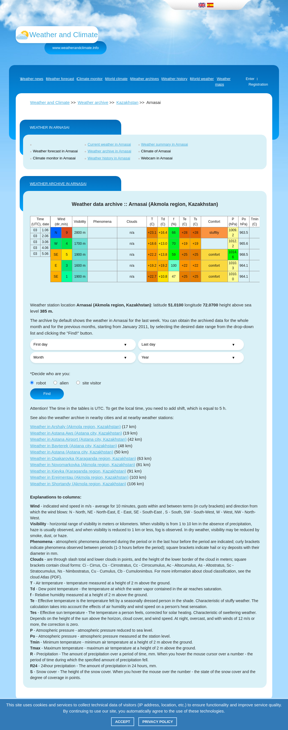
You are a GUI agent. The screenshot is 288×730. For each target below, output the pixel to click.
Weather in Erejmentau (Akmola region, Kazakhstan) (79, 477)
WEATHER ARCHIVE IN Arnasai (58, 184)
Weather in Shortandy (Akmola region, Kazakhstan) (78, 483)
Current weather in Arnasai (109, 144)
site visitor (88, 382)
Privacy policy (157, 722)
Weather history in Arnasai (108, 158)
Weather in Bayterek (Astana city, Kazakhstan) (73, 445)
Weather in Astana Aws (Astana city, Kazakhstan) (76, 433)
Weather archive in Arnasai (109, 151)
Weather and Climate (50, 102)
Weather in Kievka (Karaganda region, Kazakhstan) (78, 471)
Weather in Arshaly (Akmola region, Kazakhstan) (75, 426)
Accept (122, 722)
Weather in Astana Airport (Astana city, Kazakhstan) (78, 439)
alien (61, 382)
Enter (250, 79)
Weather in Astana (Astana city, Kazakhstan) (71, 451)
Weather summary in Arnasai (164, 144)
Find (46, 393)
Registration (258, 84)
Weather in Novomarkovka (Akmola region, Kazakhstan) (82, 464)
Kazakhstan (127, 102)
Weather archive (93, 102)
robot (38, 382)
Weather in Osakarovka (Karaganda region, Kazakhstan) (83, 458)
